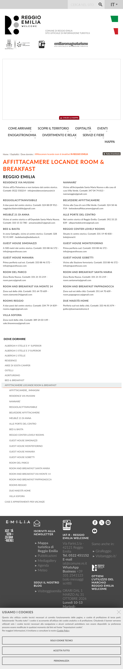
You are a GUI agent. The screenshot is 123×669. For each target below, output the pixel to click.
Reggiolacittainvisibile (20, 199)
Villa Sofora (12, 314)
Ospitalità (14, 153)
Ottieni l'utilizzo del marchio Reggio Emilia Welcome (103, 581)
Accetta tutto (61, 650)
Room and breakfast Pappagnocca (88, 285)
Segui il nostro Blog (46, 583)
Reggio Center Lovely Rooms (84, 228)
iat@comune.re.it (75, 562)
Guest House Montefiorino (83, 242)
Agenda (43, 564)
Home (5, 153)
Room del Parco (15, 271)
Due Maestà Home (76, 299)
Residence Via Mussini (18, 181)
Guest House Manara (18, 256)
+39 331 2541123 (73, 572)
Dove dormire (14, 338)
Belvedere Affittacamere (81, 199)
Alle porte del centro (79, 213)
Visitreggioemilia (49, 590)
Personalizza (61, 660)
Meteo (42, 569)
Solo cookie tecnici (61, 640)
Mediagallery (47, 560)
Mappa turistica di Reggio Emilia (48, 546)
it (113, 4)
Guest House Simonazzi (20, 242)
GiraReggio (103, 550)
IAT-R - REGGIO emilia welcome (76, 535)
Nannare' (70, 181)
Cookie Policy (63, 630)
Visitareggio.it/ (106, 555)
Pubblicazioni (47, 555)
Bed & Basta (11, 228)
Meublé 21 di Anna (16, 213)
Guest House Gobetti (78, 256)
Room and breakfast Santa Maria (87, 271)
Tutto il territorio (111, 153)
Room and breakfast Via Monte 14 (28, 285)
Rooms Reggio (13, 299)
